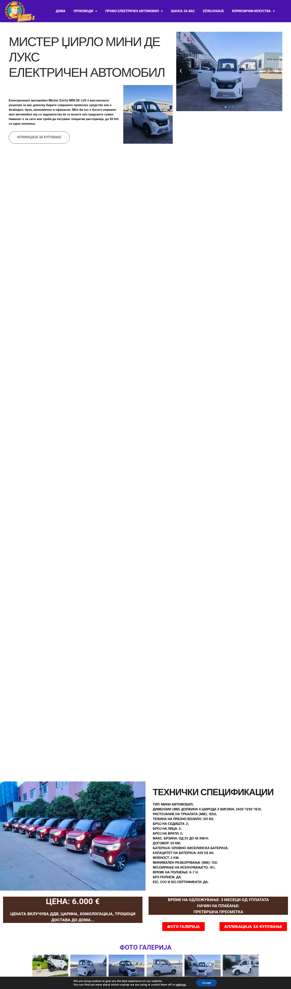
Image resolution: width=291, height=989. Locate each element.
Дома (60, 11)
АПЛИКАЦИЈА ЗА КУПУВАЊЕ (39, 137)
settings (181, 984)
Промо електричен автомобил (134, 11)
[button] (180, 70)
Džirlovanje (213, 11)
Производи (85, 11)
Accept (208, 982)
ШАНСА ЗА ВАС (183, 11)
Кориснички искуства (253, 11)
